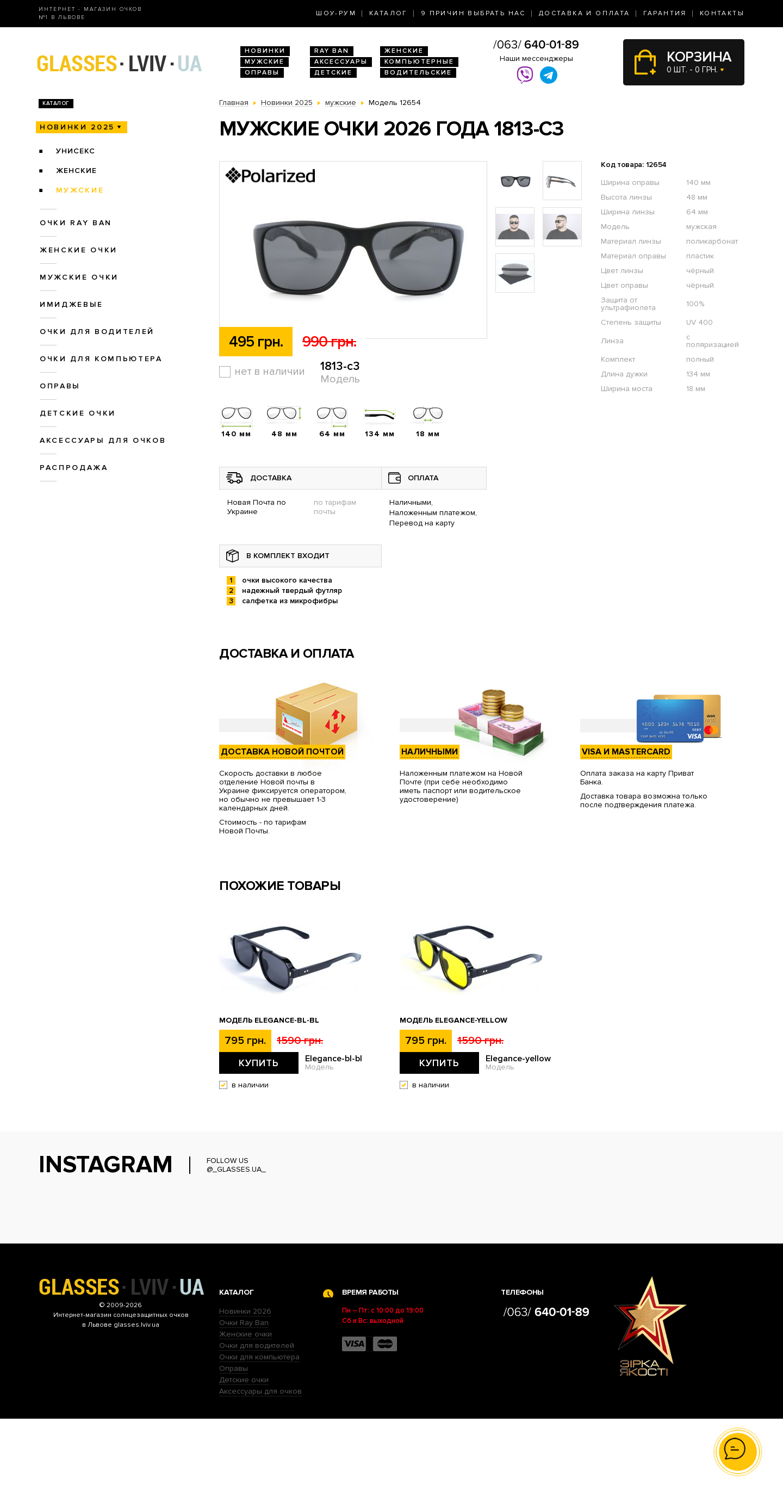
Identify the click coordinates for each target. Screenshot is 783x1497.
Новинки (265, 51)
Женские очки (78, 250)
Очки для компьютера (101, 358)
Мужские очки (79, 277)
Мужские (264, 62)
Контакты (722, 13)
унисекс (75, 151)
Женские (404, 51)
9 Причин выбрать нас (473, 13)
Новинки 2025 (77, 127)
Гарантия (665, 13)
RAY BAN (331, 51)
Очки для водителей (97, 331)
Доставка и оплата (584, 13)
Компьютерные (419, 62)
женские (76, 170)
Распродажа (74, 467)
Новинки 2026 (245, 1389)
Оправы (262, 73)
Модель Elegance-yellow (453, 1020)
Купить (259, 1063)
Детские (333, 73)
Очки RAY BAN (76, 222)
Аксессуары (341, 62)
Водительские (418, 73)
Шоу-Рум (336, 13)
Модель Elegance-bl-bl (269, 1020)
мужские (80, 190)
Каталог (388, 13)
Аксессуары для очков (103, 440)
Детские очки (78, 413)
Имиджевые (71, 304)
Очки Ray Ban (244, 1401)
